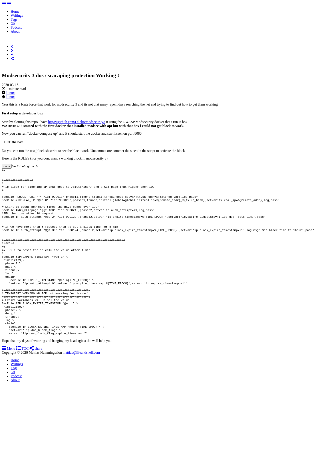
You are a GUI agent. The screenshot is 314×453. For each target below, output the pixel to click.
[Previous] (12, 46)
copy (7, 166)
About (15, 31)
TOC (22, 382)
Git (13, 23)
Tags (14, 19)
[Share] (12, 58)
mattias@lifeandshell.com (81, 386)
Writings (17, 15)
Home (15, 11)
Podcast (16, 27)
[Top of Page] (12, 54)
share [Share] (36, 382)
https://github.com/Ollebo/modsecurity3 (76, 122)
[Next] (12, 50)
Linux (10, 93)
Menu (8, 382)
